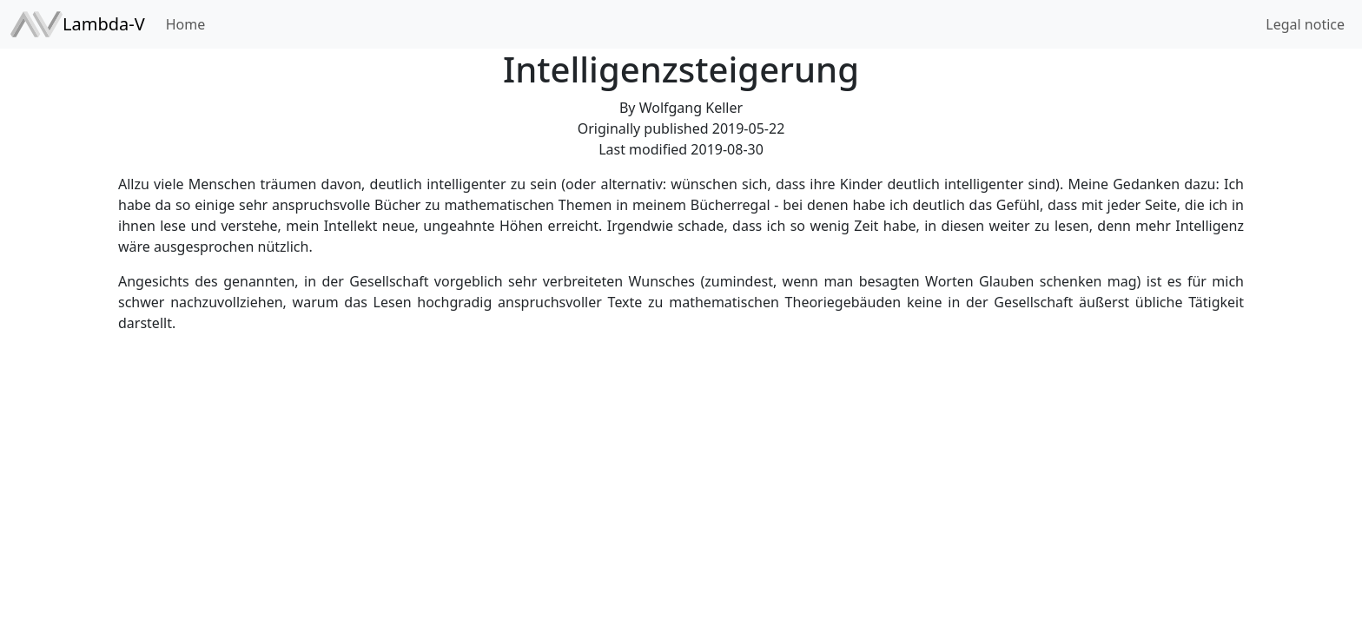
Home (186, 24)
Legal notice (1305, 24)
